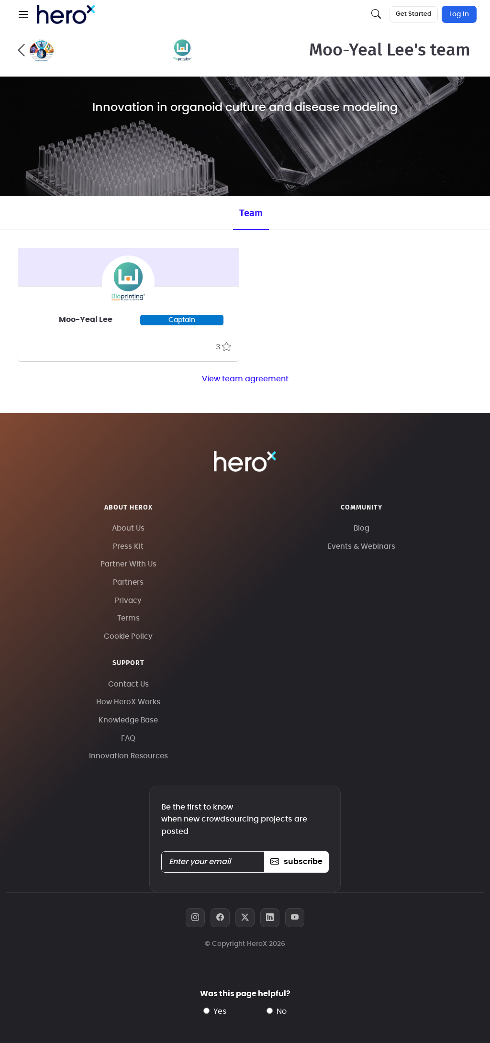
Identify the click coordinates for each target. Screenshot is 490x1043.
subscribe (296, 861)
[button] (23, 14)
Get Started (414, 14)
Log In (459, 14)
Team (251, 213)
